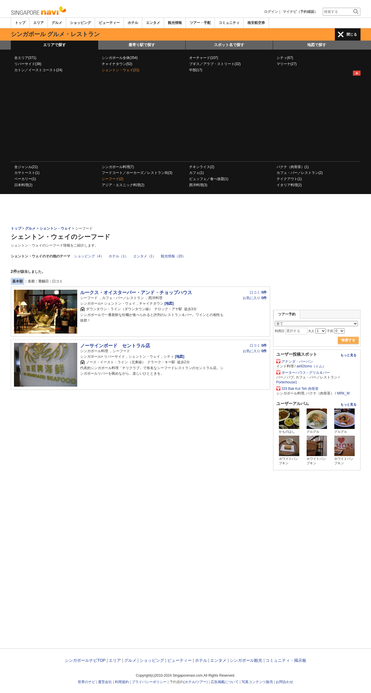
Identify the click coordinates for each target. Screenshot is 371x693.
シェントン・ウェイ (55, 228)
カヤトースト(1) (27, 173)
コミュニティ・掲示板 (285, 660)
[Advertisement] (186, 117)
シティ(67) (285, 58)
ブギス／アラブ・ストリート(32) (215, 64)
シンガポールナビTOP (85, 660)
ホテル (133, 23)
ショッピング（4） (89, 256)
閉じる (352, 34)
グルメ (57, 23)
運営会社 (105, 682)
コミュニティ (229, 23)
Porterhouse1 (286, 382)
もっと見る (348, 355)
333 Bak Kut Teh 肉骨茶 (300, 389)
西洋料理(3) (198, 185)
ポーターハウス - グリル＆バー (306, 373)
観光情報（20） (173, 256)
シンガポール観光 (246, 660)
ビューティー (109, 23)
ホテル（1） (118, 256)
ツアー (201, 682)
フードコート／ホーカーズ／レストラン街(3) (137, 173)
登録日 (43, 281)
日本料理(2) (23, 185)
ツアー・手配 (200, 23)
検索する (348, 340)
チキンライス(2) (201, 167)
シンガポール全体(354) (120, 58)
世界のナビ (86, 682)
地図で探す (316, 45)
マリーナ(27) (287, 64)
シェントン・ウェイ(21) (120, 70)
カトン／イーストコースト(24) (38, 70)
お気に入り (255, 298)
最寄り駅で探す (142, 45)
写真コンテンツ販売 (257, 682)
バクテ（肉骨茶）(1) (293, 167)
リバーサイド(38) (27, 64)
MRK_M (343, 393)
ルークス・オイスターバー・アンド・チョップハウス (136, 292)
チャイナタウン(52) (117, 64)
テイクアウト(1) (289, 179)
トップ (20, 23)
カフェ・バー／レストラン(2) (300, 173)
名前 (31, 281)
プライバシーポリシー (149, 682)
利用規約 (122, 682)
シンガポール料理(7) (118, 167)
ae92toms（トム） (311, 366)
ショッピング (80, 23)
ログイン (271, 12)
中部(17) (195, 70)
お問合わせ (284, 682)
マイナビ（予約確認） (300, 12)
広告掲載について (225, 682)
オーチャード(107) (203, 58)
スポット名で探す (229, 45)
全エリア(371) (25, 58)
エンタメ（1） (144, 256)
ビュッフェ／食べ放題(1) (208, 179)
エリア (38, 23)
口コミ (57, 281)
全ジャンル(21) (26, 167)
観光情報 (175, 23)
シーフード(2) (113, 179)
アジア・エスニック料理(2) (123, 185)
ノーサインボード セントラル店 (115, 345)
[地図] (168, 303)
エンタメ (153, 23)
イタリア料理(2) (289, 185)
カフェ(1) (196, 173)
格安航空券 (256, 23)
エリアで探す (54, 45)
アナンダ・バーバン (297, 361)
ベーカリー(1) (25, 179)
